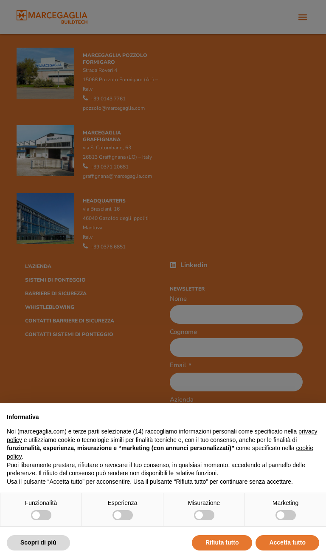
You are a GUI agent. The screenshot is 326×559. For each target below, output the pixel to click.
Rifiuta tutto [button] (222, 542)
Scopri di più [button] (38, 542)
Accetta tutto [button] (287, 542)
